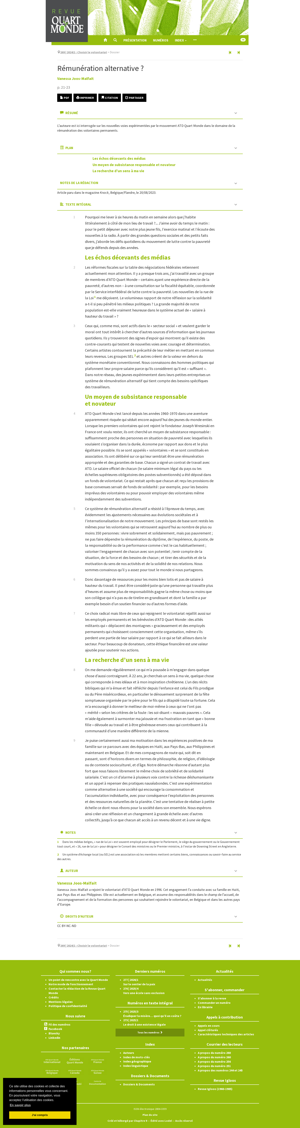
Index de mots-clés (136, 1057)
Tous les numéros (150, 1032)
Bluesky (54, 1033)
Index (181, 40)
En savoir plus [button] (20, 1105)
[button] (115, 40)
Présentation (135, 40)
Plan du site (150, 1115)
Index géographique (137, 1061)
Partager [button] (134, 98)
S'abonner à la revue (212, 998)
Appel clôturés (208, 1030)
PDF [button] (64, 98)
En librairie (205, 1007)
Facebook (55, 1029)
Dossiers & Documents (139, 1084)
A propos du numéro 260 (214, 1053)
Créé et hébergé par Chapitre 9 (127, 1120)
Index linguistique (135, 1066)
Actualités (205, 980)
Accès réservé (184, 1120)
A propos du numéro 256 (214, 1061)
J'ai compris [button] (40, 1115)
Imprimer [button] (85, 98)
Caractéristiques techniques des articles (226, 1034)
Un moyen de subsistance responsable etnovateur (134, 164)
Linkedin (54, 1038)
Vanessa (75, 78)
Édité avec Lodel (161, 1120)
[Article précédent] (230, 53)
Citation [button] (109, 98)
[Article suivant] (238, 53)
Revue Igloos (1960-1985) (215, 1089)
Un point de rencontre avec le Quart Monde (78, 980)
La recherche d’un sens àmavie (118, 171)
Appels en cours (209, 1025)
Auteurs (128, 1053)
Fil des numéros (59, 1024)
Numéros (160, 40)
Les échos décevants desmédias (119, 158)
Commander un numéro (214, 1003)
